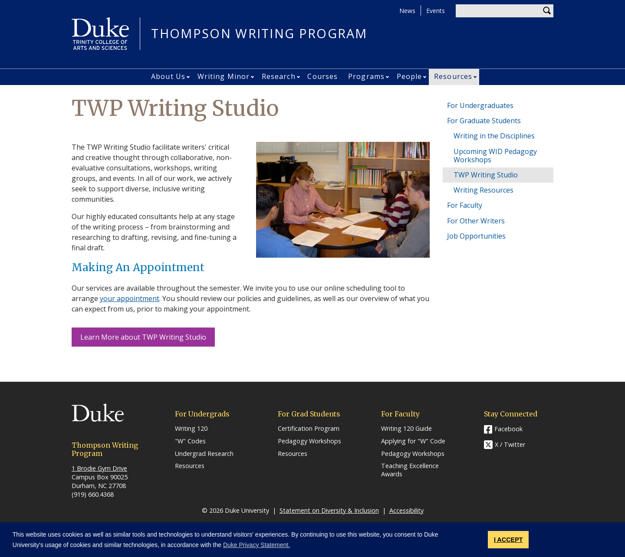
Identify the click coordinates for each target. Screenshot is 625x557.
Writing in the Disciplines (494, 136)
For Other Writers (476, 221)
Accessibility (406, 510)
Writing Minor (223, 76)
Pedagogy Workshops (309, 441)
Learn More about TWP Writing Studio (143, 337)
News (407, 11)
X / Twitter (510, 445)
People (409, 76)
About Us (168, 76)
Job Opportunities (476, 236)
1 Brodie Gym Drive (99, 468)
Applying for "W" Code (413, 441)
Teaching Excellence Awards (410, 470)
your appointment (129, 298)
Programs (366, 76)
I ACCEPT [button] (508, 539)
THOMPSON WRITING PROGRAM (259, 33)
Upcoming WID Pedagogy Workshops (495, 155)
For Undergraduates (480, 105)
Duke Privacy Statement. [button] (256, 544)
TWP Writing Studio (486, 175)
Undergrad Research (204, 454)
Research (279, 76)
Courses (322, 76)
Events (435, 11)
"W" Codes (190, 441)
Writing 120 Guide (406, 428)
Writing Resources (483, 190)
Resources (453, 76)
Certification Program (308, 428)
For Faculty (464, 205)
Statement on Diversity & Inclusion (329, 510)
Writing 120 (191, 428)
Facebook (508, 429)
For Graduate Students (484, 120)
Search (546, 10)
